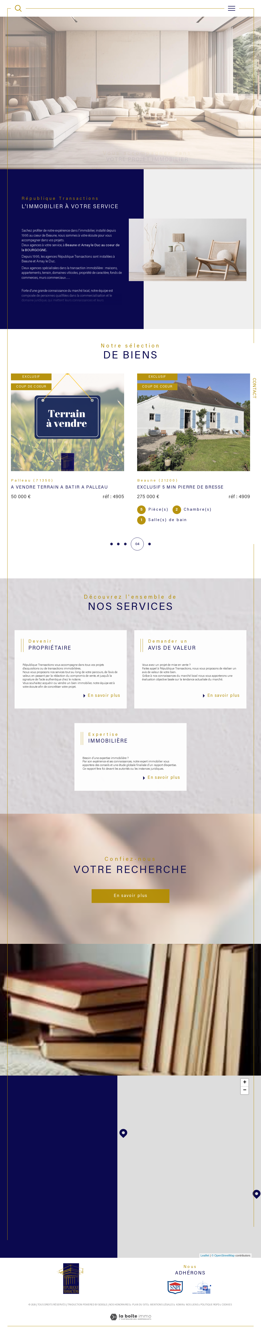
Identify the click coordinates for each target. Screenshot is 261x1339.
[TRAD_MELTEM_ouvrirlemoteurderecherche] (18, 8)
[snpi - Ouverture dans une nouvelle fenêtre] (175, 1287)
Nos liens (192, 1305)
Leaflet (205, 1255)
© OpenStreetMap (223, 1255)
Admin (180, 1305)
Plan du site (140, 1305)
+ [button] (244, 1083)
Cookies (227, 1305)
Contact (254, 388)
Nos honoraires (119, 1305)
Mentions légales (162, 1305)
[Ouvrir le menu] (231, 8)
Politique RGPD (209, 1305)
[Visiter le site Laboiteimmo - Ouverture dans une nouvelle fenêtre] (130, 1323)
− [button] (244, 1090)
